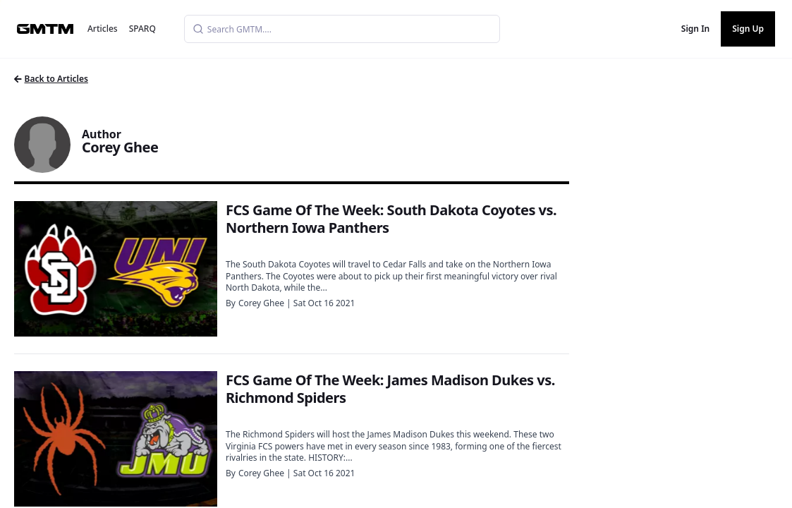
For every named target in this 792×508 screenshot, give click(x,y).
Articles (102, 29)
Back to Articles (51, 79)
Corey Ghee (261, 303)
